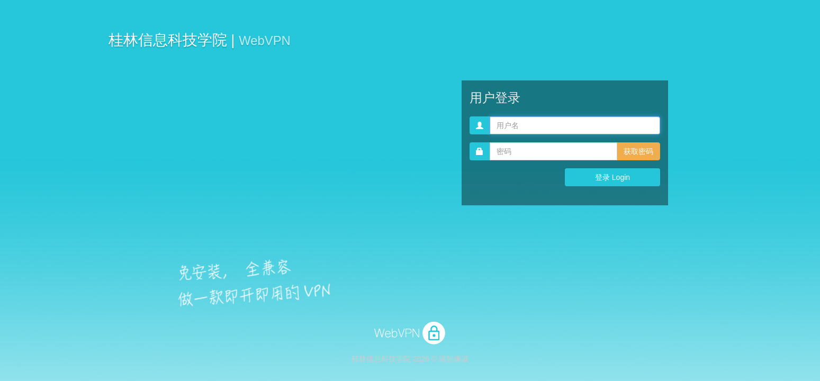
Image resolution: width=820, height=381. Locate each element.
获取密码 (638, 151)
